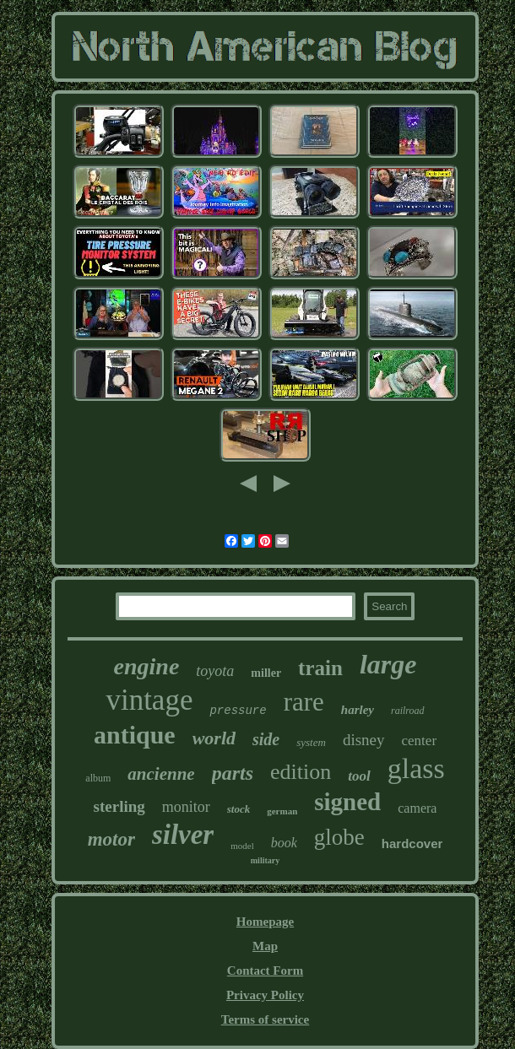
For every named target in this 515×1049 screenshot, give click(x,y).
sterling (119, 806)
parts (232, 773)
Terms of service (265, 1019)
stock (238, 809)
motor (111, 839)
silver (183, 834)
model (242, 846)
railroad (408, 710)
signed (347, 801)
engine (147, 666)
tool (359, 776)
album (98, 778)
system (311, 742)
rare (304, 701)
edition (300, 772)
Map (265, 946)
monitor (186, 806)
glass (416, 768)
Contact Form (265, 970)
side (265, 739)
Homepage (265, 921)
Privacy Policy (265, 995)
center (419, 741)
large (388, 664)
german (282, 811)
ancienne (160, 774)
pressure (237, 710)
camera (417, 808)
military (265, 860)
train (320, 668)
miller (266, 673)
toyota (215, 670)
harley (357, 709)
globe (339, 837)
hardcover (412, 843)
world (214, 738)
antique (135, 735)
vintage (149, 700)
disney (364, 740)
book (284, 842)
